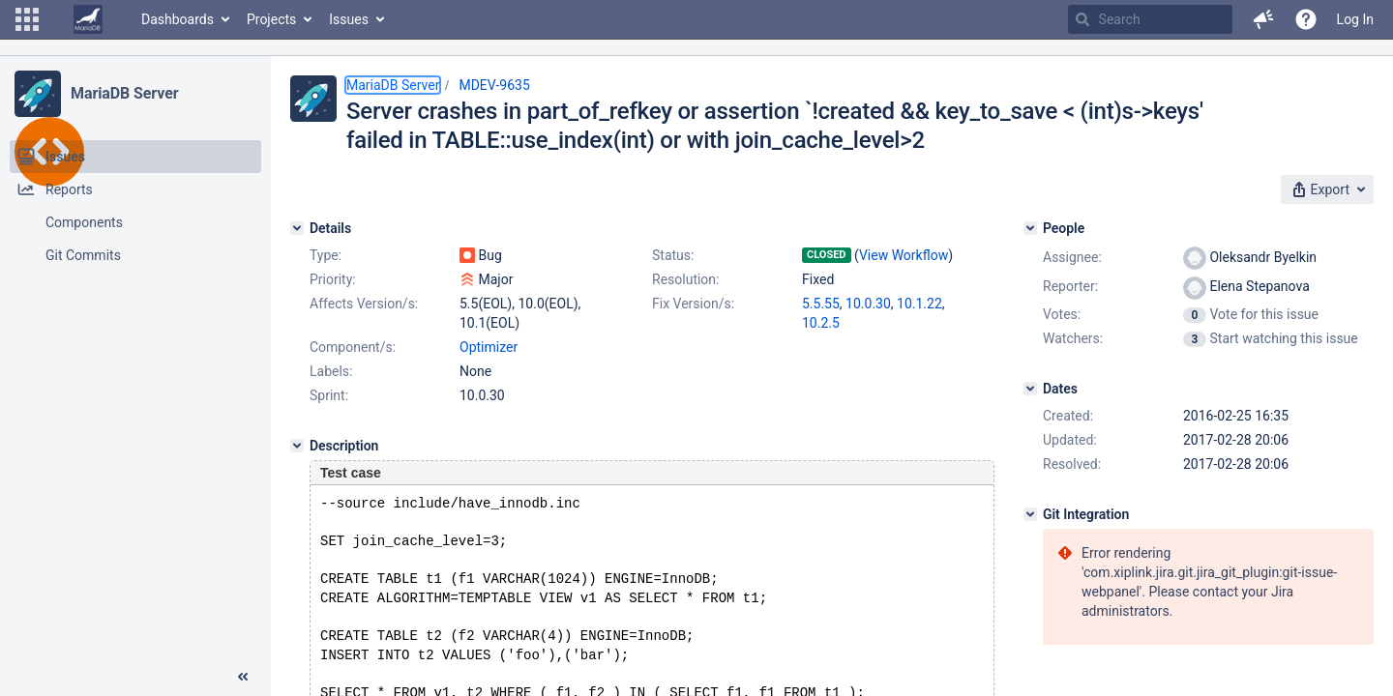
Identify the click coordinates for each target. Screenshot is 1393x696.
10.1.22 (919, 303)
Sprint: (329, 395)
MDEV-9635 (494, 85)
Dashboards (177, 19)
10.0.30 (868, 303)
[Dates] (1030, 388)
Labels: (331, 371)
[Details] (297, 228)
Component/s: (353, 347)
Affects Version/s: (364, 303)
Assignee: (1072, 257)
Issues (349, 19)
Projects (271, 19)
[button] (27, 19)
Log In (1355, 19)
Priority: (333, 279)
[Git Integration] (1030, 514)
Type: (325, 255)
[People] (1030, 228)
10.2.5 (821, 323)
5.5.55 (821, 303)
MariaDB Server (124, 93)
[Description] (297, 445)
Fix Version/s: (693, 303)
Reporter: (1070, 286)
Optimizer (488, 347)
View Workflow (903, 255)
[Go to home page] (88, 19)
